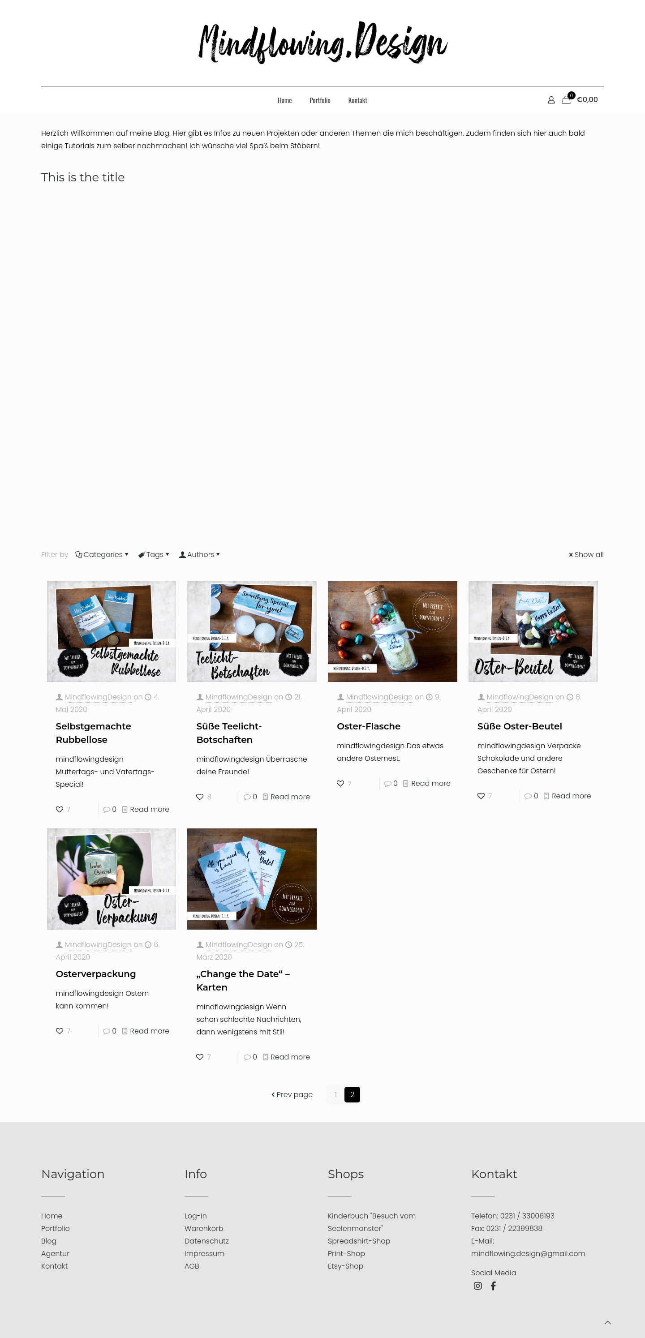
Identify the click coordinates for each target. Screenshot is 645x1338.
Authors (200, 554)
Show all (586, 554)
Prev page (291, 1094)
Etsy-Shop (345, 1266)
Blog (48, 1241)
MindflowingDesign (98, 697)
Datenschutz (207, 1241)
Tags (154, 554)
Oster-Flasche (368, 726)
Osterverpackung (96, 974)
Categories (102, 554)
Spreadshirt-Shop (359, 1241)
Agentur (55, 1253)
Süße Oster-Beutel (519, 726)
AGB (192, 1266)
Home (51, 1216)
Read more (150, 809)
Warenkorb (204, 1228)
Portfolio (55, 1228)
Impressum (204, 1253)
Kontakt (54, 1266)
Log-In (196, 1216)
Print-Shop (346, 1253)
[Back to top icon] (607, 1323)
